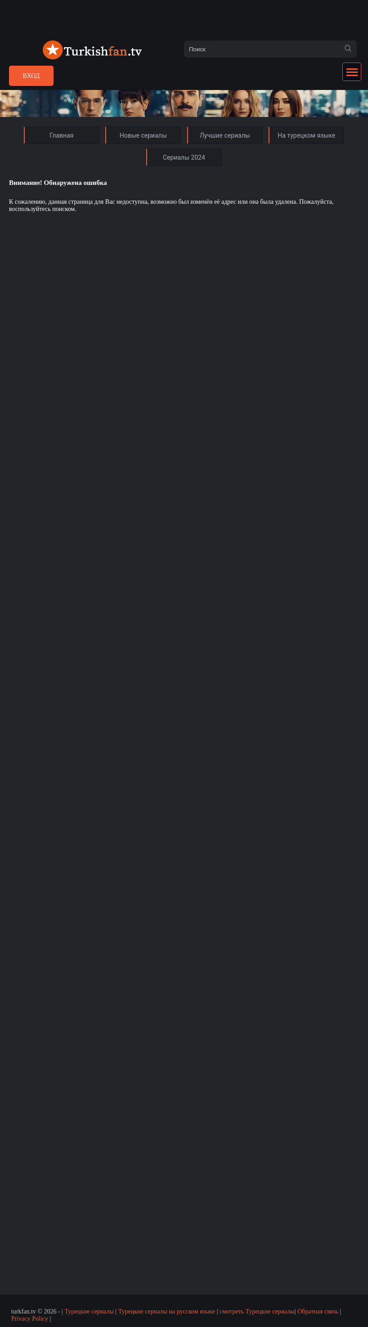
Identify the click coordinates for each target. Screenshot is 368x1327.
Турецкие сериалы (88, 1311)
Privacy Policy (29, 1318)
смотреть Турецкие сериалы (257, 1311)
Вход (31, 75)
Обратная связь (317, 1311)
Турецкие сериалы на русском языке (166, 1311)
